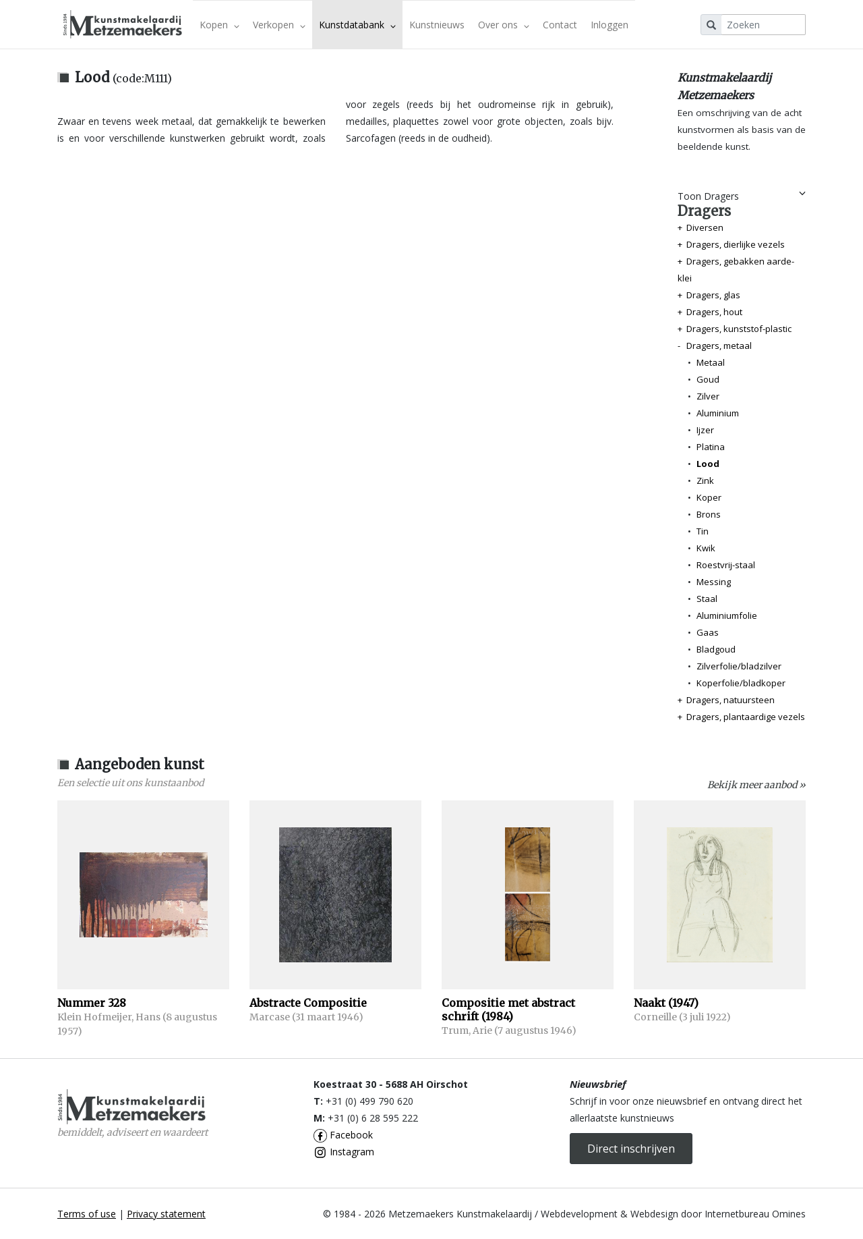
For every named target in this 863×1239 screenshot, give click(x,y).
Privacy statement (166, 1213)
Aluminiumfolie (726, 615)
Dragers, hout (714, 312)
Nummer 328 (91, 1003)
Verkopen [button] (279, 24)
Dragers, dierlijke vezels (735, 244)
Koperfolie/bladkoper (740, 683)
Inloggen (609, 24)
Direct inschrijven (631, 1148)
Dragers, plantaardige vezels (745, 717)
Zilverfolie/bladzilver (738, 666)
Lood (707, 464)
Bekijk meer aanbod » (756, 785)
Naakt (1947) (666, 1003)
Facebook (343, 1134)
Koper (708, 497)
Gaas (707, 632)
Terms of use (86, 1213)
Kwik (705, 548)
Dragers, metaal (719, 345)
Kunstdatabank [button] (357, 24)
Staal (706, 599)
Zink (705, 480)
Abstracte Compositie (308, 1003)
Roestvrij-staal (725, 565)
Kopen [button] (219, 24)
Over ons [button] (503, 24)
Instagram (344, 1151)
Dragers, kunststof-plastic (739, 329)
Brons (708, 514)
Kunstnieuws (437, 24)
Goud (707, 379)
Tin (702, 531)
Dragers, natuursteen (730, 700)
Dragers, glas (713, 295)
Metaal (710, 362)
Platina (710, 447)
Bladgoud (716, 649)
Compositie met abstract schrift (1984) (508, 1009)
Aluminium (717, 413)
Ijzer (705, 430)
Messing (713, 582)
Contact (560, 24)
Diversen (704, 227)
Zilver (707, 396)
